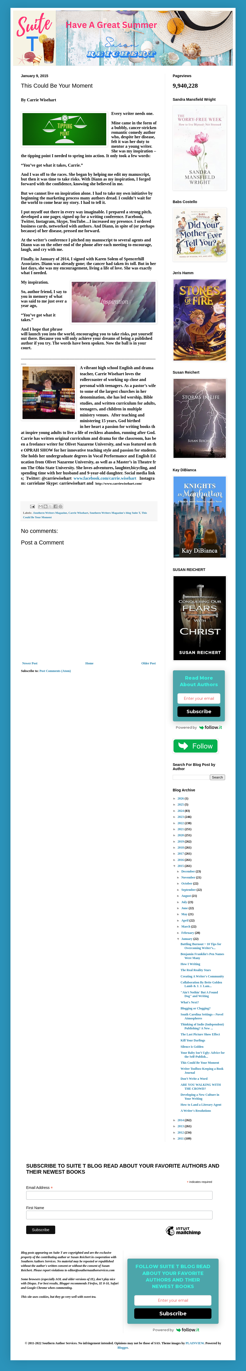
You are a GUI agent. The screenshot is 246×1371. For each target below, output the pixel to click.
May (184, 914)
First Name (35, 1208)
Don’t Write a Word (194, 1079)
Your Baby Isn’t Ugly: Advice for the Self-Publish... (203, 1054)
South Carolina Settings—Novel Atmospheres (202, 1016)
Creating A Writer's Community (202, 976)
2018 (181, 847)
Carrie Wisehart (78, 512)
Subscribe (199, 711)
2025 (181, 804)
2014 (181, 1120)
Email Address (39, 1187)
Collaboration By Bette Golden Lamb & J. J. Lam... (201, 984)
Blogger (123, 1347)
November (188, 877)
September (189, 890)
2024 (181, 811)
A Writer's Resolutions (196, 1111)
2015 (181, 866)
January (187, 939)
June (185, 908)
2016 (181, 860)
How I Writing (190, 964)
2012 (181, 1132)
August (186, 896)
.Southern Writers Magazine (50, 512)
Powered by (199, 727)
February (188, 933)
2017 (181, 853)
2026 (181, 798)
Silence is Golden (192, 1047)
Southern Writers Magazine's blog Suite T (115, 512)
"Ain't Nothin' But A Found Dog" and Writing (199, 994)
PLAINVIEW (195, 1343)
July (184, 902)
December (188, 871)
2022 (181, 823)
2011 (181, 1138)
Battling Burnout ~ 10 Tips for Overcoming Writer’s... (201, 946)
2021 (181, 829)
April (185, 920)
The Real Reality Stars (196, 970)
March (186, 926)
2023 (181, 817)
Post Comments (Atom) (55, 671)
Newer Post (29, 663)
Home (89, 663)
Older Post (148, 663)
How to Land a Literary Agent (201, 1105)
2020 (181, 835)
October (187, 883)
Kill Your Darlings (193, 1040)
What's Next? (190, 1002)
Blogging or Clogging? (195, 1008)
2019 (181, 841)
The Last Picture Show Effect (200, 1034)
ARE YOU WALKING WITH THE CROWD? (201, 1086)
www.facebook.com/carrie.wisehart (105, 478)
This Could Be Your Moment (200, 1063)
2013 (181, 1126)
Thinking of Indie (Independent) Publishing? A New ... (202, 1026)
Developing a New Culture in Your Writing (200, 1096)
